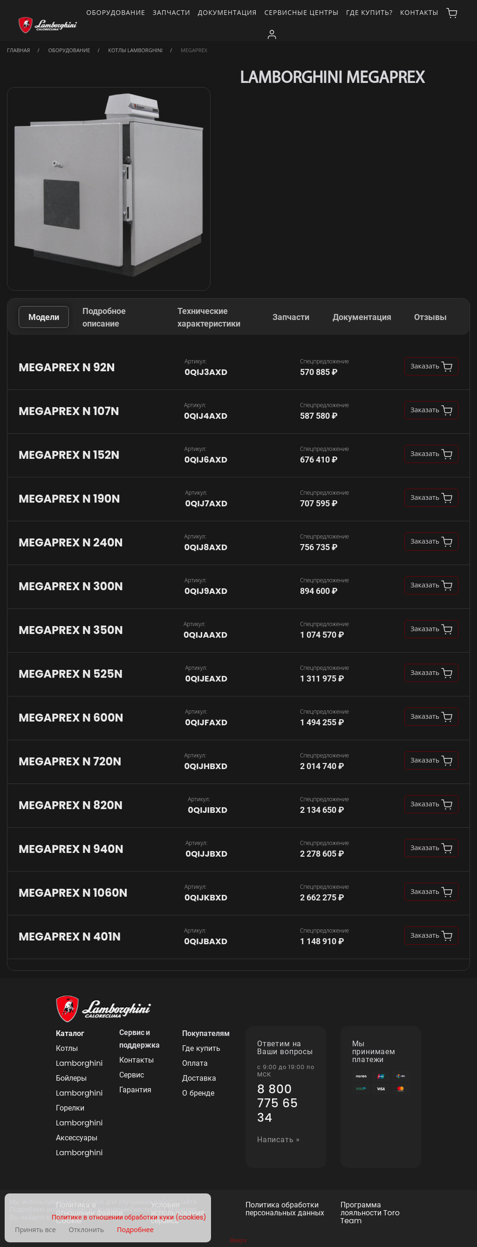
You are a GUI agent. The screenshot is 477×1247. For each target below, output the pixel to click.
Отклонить (86, 1229)
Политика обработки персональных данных (284, 1209)
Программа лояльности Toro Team (370, 1213)
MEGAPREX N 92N (67, 368)
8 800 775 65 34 (277, 1104)
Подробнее (135, 1229)
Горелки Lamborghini (79, 1115)
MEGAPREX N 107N (69, 411)
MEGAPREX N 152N (69, 455)
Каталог (70, 1033)
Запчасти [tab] (291, 317)
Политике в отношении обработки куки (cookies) (129, 1217)
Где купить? (369, 12)
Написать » (278, 1140)
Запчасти (172, 12)
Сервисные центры (301, 12)
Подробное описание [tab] (104, 317)
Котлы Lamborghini (135, 50)
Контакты (419, 12)
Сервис (131, 1075)
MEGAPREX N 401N (70, 937)
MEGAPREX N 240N (71, 543)
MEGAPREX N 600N (71, 718)
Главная (18, 50)
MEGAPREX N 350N (71, 630)
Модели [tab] (43, 317)
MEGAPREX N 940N (71, 849)
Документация (227, 12)
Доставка (199, 1078)
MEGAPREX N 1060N (73, 893)
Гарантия (135, 1089)
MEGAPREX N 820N (71, 805)
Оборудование (115, 12)
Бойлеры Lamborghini (79, 1085)
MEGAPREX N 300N (71, 586)
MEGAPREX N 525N (71, 674)
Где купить (201, 1048)
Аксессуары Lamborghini (79, 1145)
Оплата (195, 1063)
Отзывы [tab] (430, 317)
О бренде (198, 1093)
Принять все (35, 1229)
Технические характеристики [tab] (208, 317)
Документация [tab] (362, 317)
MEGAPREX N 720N (70, 762)
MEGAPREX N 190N (69, 499)
